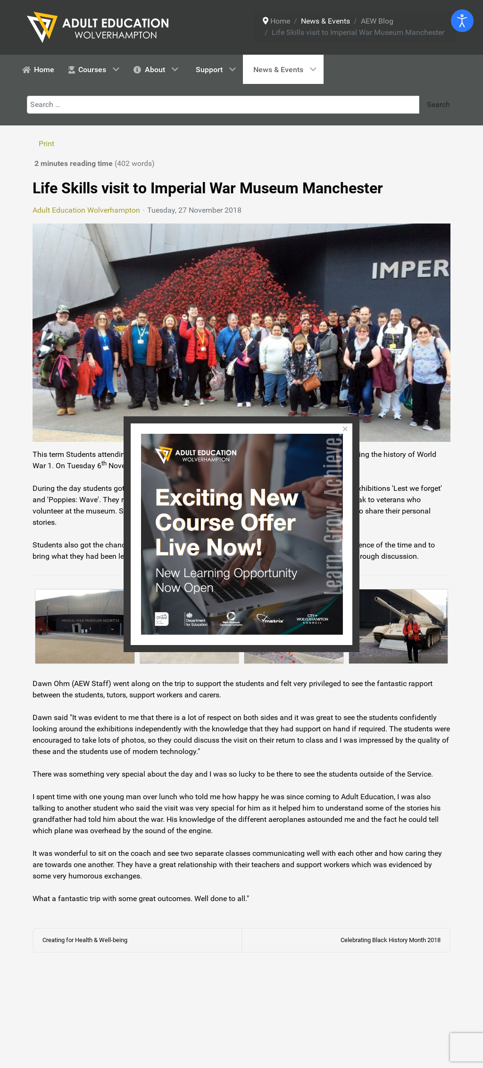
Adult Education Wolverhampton (86, 210)
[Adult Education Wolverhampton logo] (97, 26)
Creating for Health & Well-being (84, 940)
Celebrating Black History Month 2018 (391, 940)
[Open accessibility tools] (462, 20)
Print (46, 143)
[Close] (345, 429)
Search (437, 104)
